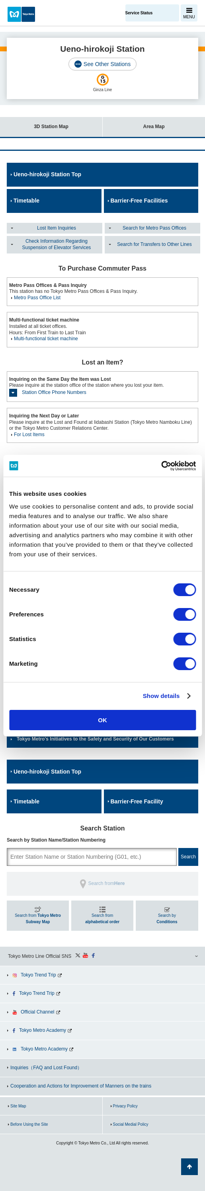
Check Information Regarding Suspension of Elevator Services (56, 244)
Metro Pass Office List (37, 297)
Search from (38, 918)
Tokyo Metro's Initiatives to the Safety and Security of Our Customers (95, 739)
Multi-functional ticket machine (46, 338)
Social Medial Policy (130, 1124)
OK (102, 720)
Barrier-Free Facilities (139, 200)
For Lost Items (29, 434)
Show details (161, 695)
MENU (189, 17)
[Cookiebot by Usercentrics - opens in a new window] (161, 466)
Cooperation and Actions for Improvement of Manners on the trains (80, 1086)
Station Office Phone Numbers (54, 392)
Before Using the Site (29, 1124)
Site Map (18, 1106)
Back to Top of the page (189, 1166)
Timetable (26, 200)
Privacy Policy (125, 1106)
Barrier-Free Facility (137, 801)
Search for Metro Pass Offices (154, 228)
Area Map (134, 123)
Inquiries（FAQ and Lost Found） (46, 1067)
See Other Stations (107, 64)
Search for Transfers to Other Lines (154, 244)
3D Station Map (34, 123)
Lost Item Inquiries (56, 228)
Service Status (139, 13)
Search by (166, 918)
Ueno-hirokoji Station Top (47, 174)
